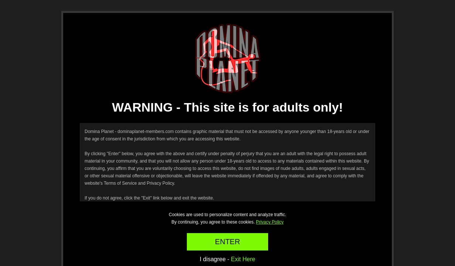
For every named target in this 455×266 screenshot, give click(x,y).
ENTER (227, 242)
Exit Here (243, 259)
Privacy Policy (270, 222)
